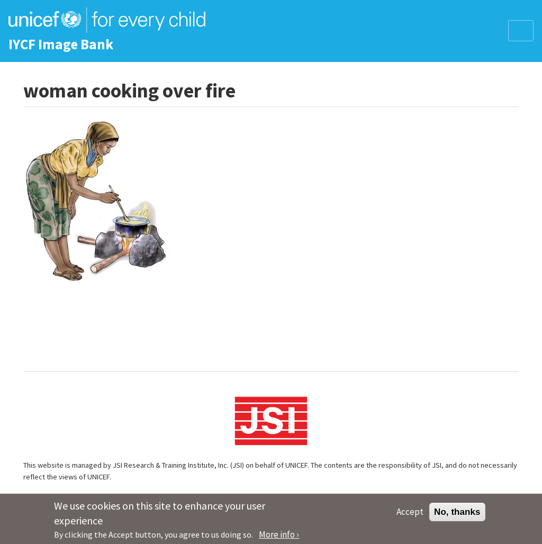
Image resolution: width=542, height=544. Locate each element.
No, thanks (457, 515)
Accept (409, 515)
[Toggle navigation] (521, 30)
